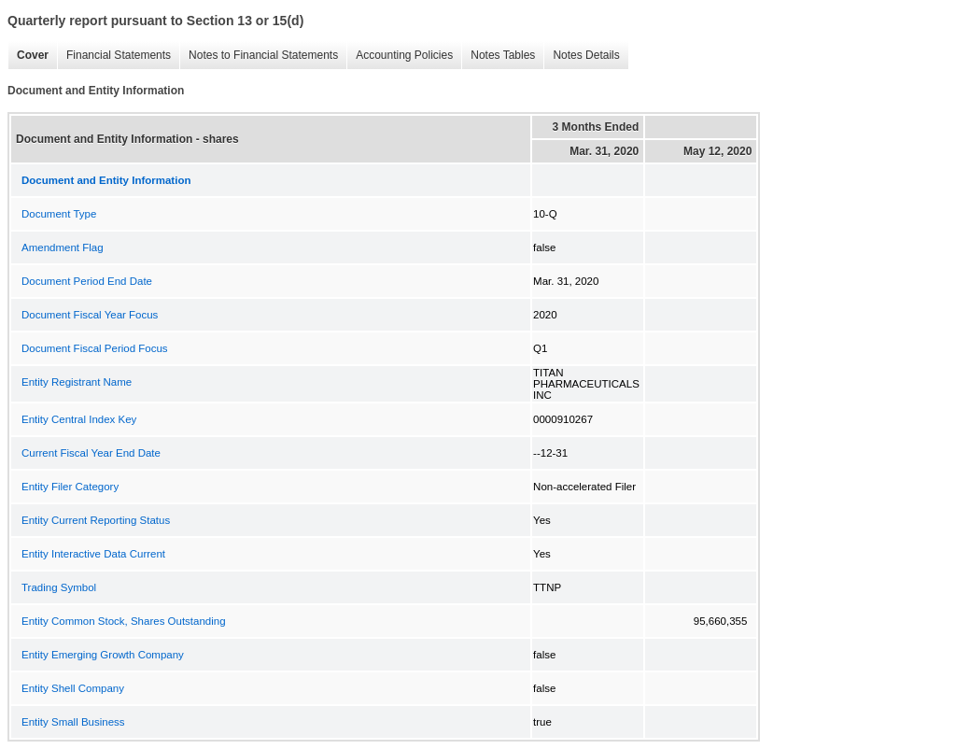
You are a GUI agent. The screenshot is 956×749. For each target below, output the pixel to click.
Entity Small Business (73, 722)
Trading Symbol (58, 587)
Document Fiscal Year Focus (89, 314)
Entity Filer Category (70, 486)
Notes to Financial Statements (258, 56)
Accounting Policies (399, 56)
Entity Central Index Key (78, 419)
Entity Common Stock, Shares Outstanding (123, 621)
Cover (28, 56)
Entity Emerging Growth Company (102, 654)
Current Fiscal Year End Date (91, 453)
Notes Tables (498, 56)
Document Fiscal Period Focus (94, 348)
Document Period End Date (86, 281)
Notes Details (581, 56)
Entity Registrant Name (76, 382)
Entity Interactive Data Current (93, 553)
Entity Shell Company (72, 688)
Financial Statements (114, 56)
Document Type (58, 213)
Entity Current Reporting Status (95, 520)
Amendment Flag (62, 247)
